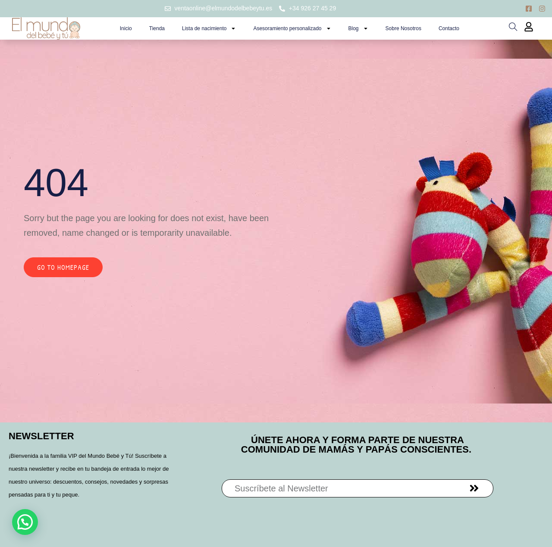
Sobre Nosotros (403, 28)
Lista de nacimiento (209, 28)
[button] (25, 522)
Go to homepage (63, 267)
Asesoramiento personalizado (292, 28)
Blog (358, 28)
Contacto (449, 28)
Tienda (157, 28)
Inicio (126, 28)
